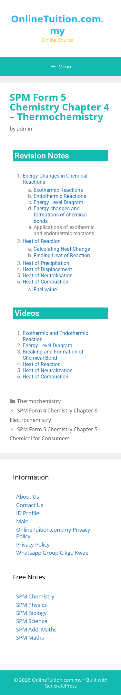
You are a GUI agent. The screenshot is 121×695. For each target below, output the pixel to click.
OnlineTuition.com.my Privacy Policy (53, 533)
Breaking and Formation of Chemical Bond (53, 355)
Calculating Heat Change (62, 249)
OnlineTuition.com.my (57, 24)
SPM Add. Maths (36, 629)
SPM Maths (30, 637)
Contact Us (29, 505)
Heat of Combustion (45, 282)
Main (22, 521)
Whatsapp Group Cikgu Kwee (52, 552)
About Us (27, 496)
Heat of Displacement (47, 269)
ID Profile (27, 513)
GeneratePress (61, 685)
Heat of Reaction (42, 241)
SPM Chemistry (35, 596)
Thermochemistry (39, 401)
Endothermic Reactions (60, 196)
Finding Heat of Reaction (62, 255)
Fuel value (45, 289)
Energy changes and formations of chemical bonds (60, 214)
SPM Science (31, 621)
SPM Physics (31, 604)
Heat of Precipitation (46, 263)
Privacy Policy (33, 544)
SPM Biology (31, 613)
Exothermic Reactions (58, 190)
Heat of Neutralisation (48, 275)
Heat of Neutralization (48, 370)
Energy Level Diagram (58, 202)
